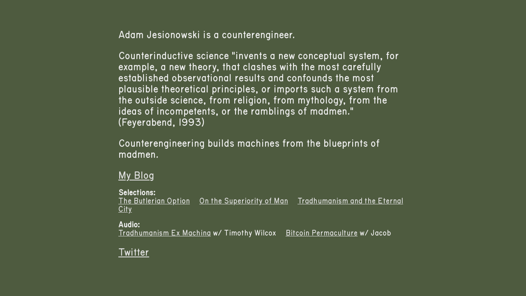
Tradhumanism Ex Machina (164, 233)
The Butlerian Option (154, 201)
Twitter (133, 252)
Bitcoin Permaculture (322, 233)
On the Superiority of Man (243, 201)
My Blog (136, 176)
